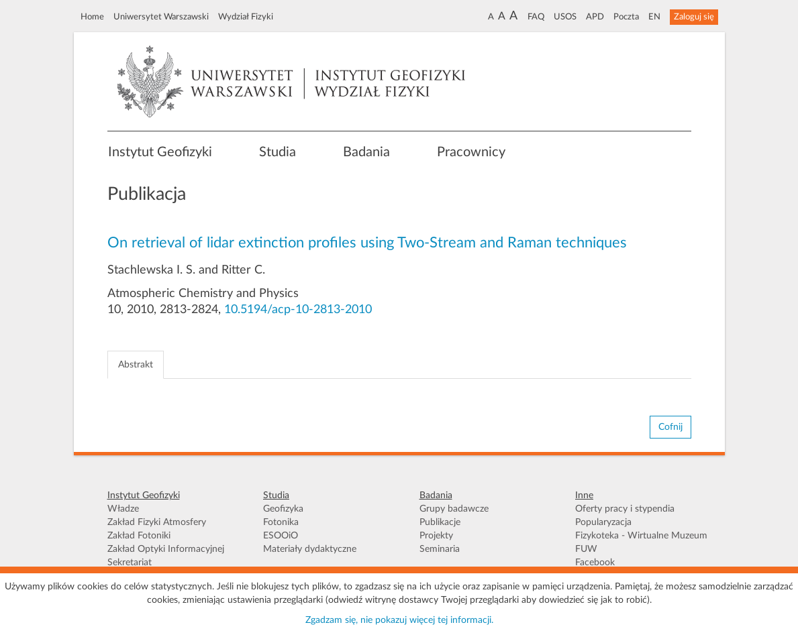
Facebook (595, 562)
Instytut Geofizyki (160, 152)
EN (654, 17)
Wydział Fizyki (245, 17)
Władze (123, 509)
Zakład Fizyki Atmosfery (156, 522)
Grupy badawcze (454, 509)
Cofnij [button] (670, 427)
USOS (565, 17)
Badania (366, 152)
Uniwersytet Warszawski (161, 17)
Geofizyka (283, 509)
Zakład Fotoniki (138, 535)
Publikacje (439, 522)
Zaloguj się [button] (694, 17)
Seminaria (439, 549)
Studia (277, 152)
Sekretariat (129, 562)
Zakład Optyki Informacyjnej (165, 549)
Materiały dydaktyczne (309, 549)
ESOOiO (280, 535)
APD (595, 17)
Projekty (436, 535)
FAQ (536, 17)
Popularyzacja (603, 522)
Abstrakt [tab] (135, 364)
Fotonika (281, 522)
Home (92, 17)
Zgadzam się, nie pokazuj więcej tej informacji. (399, 620)
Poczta (626, 17)
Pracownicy (471, 152)
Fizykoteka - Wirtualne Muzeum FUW (641, 542)
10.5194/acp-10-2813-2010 (298, 310)
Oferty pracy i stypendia (625, 509)
